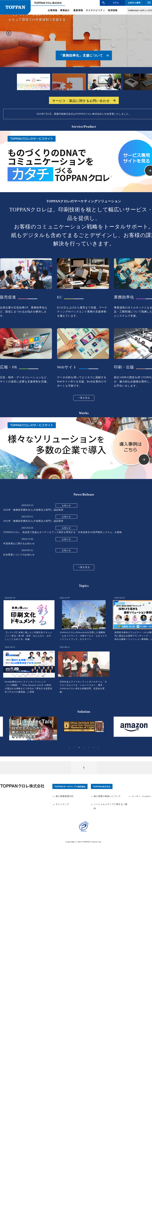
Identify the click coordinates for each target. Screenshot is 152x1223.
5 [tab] (88, 747)
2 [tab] (74, 747)
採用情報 (113, 10)
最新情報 (78, 10)
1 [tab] (69, 747)
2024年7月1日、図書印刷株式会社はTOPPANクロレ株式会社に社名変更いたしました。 (84, 114)
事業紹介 (65, 10)
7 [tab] (98, 747)
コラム (116, 3)
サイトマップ (60, 804)
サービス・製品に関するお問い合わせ (81, 101)
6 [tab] (93, 747)
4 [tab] (83, 747)
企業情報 (52, 10)
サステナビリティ (95, 10)
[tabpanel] (83, 729)
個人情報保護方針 (63, 796)
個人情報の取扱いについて (105, 796)
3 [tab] (79, 747)
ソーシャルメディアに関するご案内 (108, 806)
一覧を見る (84, 398)
